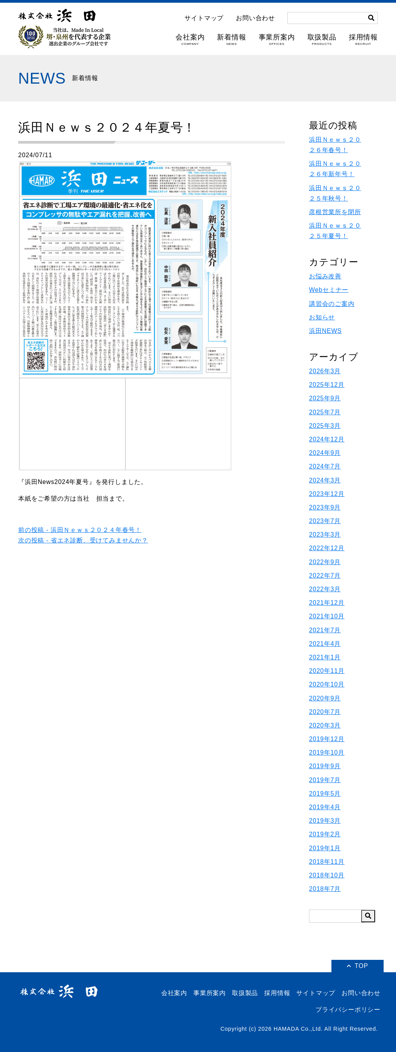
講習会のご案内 (332, 303)
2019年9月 (325, 766)
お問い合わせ (255, 18)
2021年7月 (325, 630)
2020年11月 (327, 671)
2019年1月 (325, 848)
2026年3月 (325, 371)
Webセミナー (328, 290)
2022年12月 (327, 548)
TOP (357, 966)
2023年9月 (325, 507)
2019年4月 (325, 807)
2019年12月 (327, 739)
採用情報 (363, 39)
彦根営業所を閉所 (335, 212)
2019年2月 (325, 834)
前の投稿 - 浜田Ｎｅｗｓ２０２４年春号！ (80, 530)
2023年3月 (325, 534)
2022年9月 (325, 562)
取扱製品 (321, 39)
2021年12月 (327, 602)
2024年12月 (327, 439)
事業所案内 (277, 39)
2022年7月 (325, 575)
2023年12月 (327, 494)
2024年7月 (325, 466)
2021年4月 (325, 643)
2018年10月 (327, 875)
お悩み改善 (325, 276)
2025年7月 (325, 412)
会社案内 (190, 39)
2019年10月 (327, 752)
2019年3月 (325, 820)
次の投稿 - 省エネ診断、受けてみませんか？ (83, 540)
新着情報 (231, 39)
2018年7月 (325, 889)
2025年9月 (325, 398)
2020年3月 (325, 725)
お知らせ (322, 317)
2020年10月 (327, 684)
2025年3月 (325, 425)
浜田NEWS (325, 331)
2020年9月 (325, 698)
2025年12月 (327, 384)
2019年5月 (325, 793)
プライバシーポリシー (348, 1009)
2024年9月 (325, 453)
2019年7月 (325, 780)
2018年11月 (327, 861)
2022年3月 (325, 589)
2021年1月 (325, 657)
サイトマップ (204, 18)
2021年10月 (327, 616)
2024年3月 (325, 480)
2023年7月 (325, 521)
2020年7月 (325, 712)
